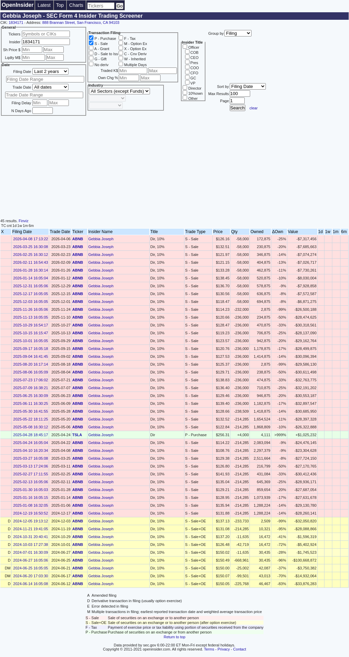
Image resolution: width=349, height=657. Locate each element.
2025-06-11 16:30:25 (30, 403)
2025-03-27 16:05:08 (30, 458)
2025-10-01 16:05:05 (30, 341)
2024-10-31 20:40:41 (30, 537)
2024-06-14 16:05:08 (30, 584)
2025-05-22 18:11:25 (30, 419)
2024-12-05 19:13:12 (30, 521)
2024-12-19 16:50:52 (30, 513)
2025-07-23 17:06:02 (30, 380)
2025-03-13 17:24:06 (30, 466)
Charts (76, 5)
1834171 (16, 22)
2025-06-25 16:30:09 (30, 396)
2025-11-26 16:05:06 (30, 309)
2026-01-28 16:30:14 (30, 270)
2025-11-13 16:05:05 (30, 317)
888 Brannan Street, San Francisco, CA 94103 (80, 22)
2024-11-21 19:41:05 (30, 529)
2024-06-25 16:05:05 (30, 568)
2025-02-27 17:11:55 (30, 474)
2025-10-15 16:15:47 (30, 333)
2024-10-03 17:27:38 (30, 545)
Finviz (24, 221)
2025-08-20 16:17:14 (30, 364)
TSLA (77, 435)
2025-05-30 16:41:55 (30, 411)
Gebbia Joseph (100, 239)
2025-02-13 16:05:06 (30, 482)
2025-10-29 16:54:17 (30, 325)
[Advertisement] (174, 167)
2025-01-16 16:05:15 (30, 497)
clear (253, 108)
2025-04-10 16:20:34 (30, 450)
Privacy (223, 649)
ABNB (77, 239)
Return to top (174, 637)
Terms (209, 649)
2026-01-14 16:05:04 (30, 278)
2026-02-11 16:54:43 (30, 262)
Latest (43, 5)
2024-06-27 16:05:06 (30, 560)
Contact (239, 649)
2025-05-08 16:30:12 (30, 427)
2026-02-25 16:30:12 (30, 255)
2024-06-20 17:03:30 (30, 576)
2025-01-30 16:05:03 (30, 490)
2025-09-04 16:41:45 (30, 356)
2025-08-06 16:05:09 (30, 372)
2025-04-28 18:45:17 (30, 435)
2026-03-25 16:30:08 (30, 247)
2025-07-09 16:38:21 (30, 388)
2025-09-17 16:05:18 (30, 349)
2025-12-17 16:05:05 (30, 294)
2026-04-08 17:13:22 (30, 239)
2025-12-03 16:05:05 (30, 302)
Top (60, 5)
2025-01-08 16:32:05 (30, 505)
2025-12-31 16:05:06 (30, 286)
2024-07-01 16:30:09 (30, 552)
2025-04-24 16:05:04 (30, 443)
